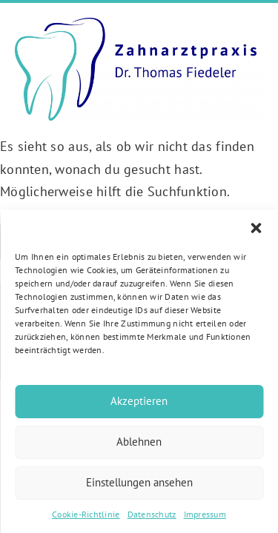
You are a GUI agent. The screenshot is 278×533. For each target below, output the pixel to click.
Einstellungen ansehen (139, 482)
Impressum (205, 514)
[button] (255, 228)
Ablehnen (139, 442)
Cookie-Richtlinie (86, 514)
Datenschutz (152, 514)
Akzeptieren (139, 401)
